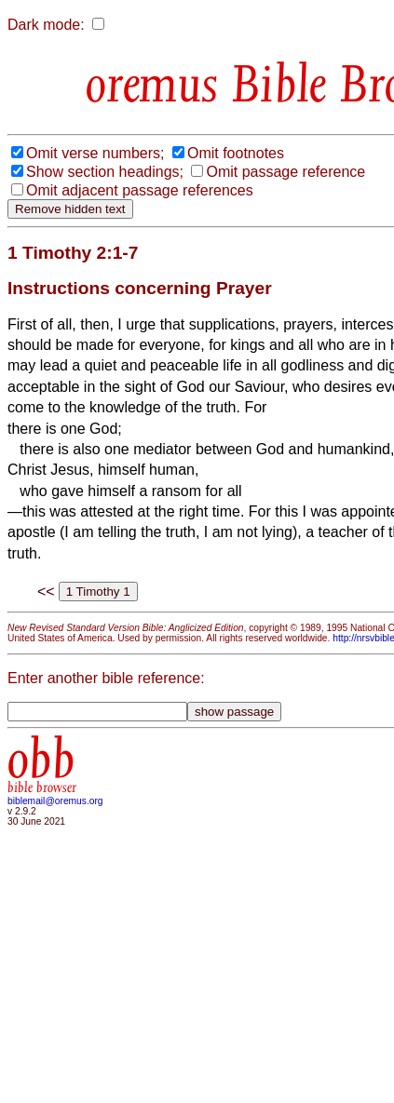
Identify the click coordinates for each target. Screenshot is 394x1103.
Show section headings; (104, 172)
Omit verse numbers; (95, 153)
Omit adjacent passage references (139, 190)
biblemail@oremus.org (55, 801)
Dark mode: (46, 25)
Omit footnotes (235, 153)
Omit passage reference (285, 172)
